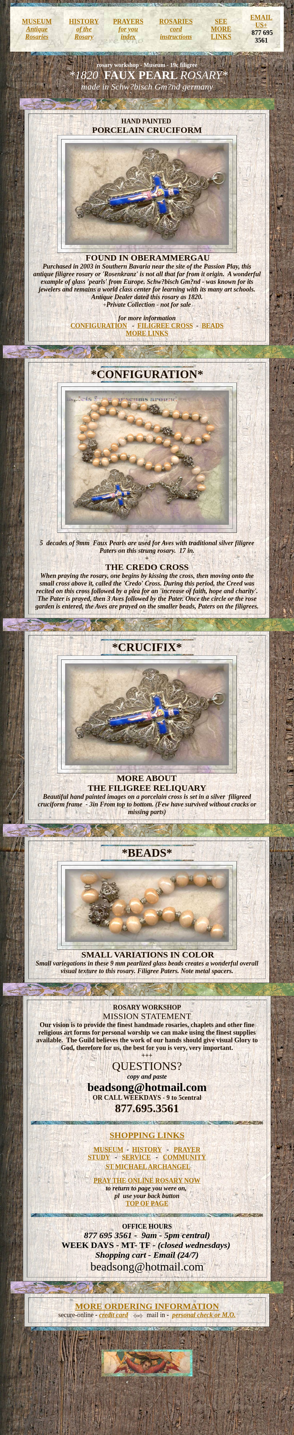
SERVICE (136, 1157)
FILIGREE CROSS (165, 325)
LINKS (221, 36)
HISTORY (84, 21)
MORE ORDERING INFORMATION (147, 1306)
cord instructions (176, 32)
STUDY (99, 1157)
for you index (128, 32)
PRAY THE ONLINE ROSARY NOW (147, 1180)
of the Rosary (84, 32)
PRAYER (187, 1149)
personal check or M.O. (204, 1315)
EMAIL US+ (261, 21)
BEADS (212, 325)
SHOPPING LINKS (147, 1135)
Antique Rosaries (36, 32)
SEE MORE (221, 25)
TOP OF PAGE (147, 1203)
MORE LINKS (147, 333)
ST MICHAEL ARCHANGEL (148, 1166)
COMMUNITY (184, 1157)
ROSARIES (176, 21)
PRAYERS (128, 21)
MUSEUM (37, 21)
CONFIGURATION (99, 325)
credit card (113, 1315)
